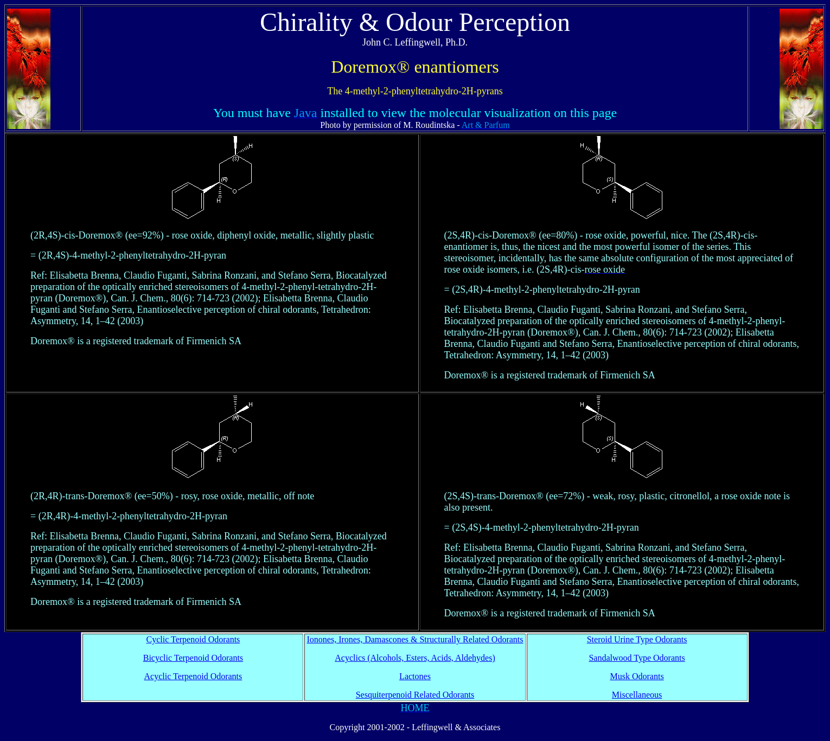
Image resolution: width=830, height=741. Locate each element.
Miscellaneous (637, 694)
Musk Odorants (637, 676)
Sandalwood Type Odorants (637, 657)
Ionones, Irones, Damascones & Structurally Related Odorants (415, 639)
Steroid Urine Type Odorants (637, 639)
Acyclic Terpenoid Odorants (193, 676)
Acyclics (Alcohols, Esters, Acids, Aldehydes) (415, 657)
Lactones (415, 676)
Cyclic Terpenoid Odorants (193, 639)
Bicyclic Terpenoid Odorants (193, 657)
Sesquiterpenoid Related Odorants (415, 694)
